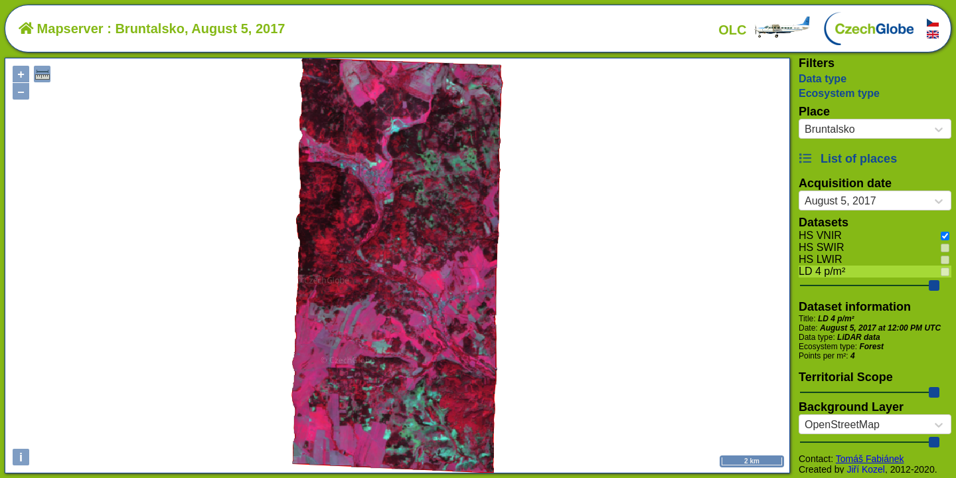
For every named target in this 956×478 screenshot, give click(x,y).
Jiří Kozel (865, 469)
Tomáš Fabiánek (870, 458)
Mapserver (61, 28)
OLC (764, 30)
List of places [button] (848, 158)
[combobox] (804, 129)
